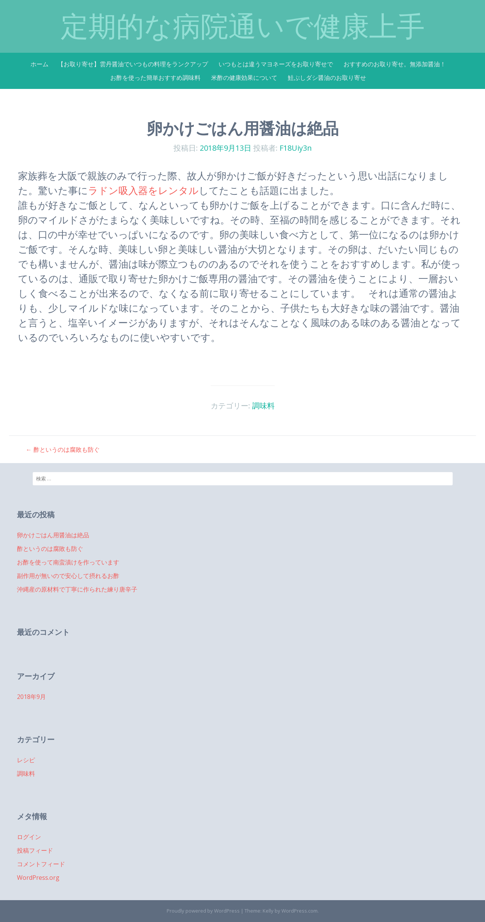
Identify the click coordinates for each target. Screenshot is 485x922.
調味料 (263, 406)
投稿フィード (35, 850)
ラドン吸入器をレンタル (143, 190)
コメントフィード (41, 864)
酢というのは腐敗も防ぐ (63, 449)
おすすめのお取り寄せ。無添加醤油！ (395, 64)
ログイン (29, 837)
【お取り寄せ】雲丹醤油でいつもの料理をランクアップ (133, 64)
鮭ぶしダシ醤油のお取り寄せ (327, 77)
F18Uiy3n (296, 148)
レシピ (26, 760)
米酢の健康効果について (244, 77)
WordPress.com (299, 910)
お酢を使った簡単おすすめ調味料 (155, 77)
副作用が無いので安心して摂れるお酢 (68, 576)
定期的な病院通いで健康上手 (243, 26)
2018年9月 (31, 697)
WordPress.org (38, 877)
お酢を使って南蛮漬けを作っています (68, 562)
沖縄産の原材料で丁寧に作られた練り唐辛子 (77, 589)
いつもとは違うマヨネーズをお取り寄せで (276, 64)
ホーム (39, 64)
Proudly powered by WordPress (203, 910)
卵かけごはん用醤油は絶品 (53, 535)
